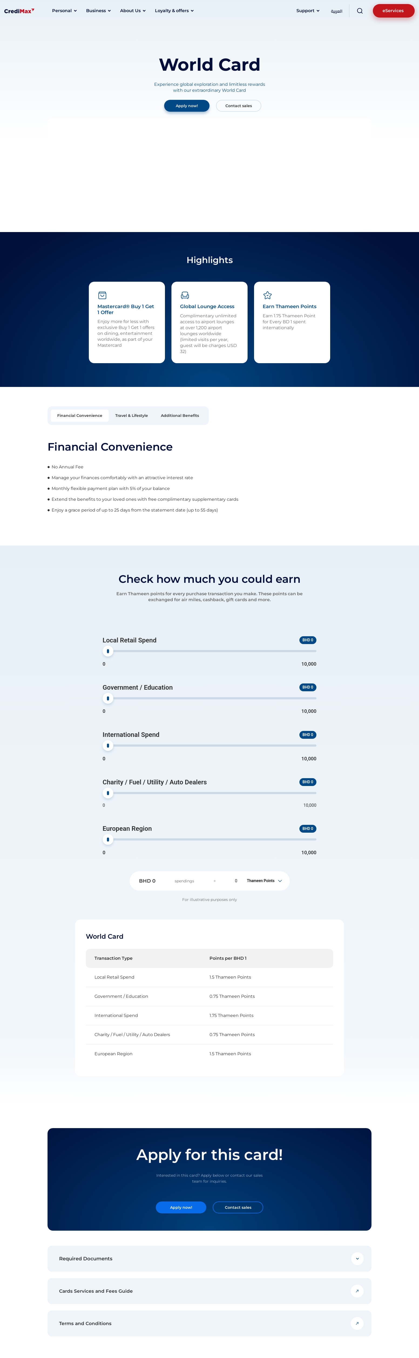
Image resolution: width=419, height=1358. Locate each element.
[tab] (80, 416)
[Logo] (19, 11)
